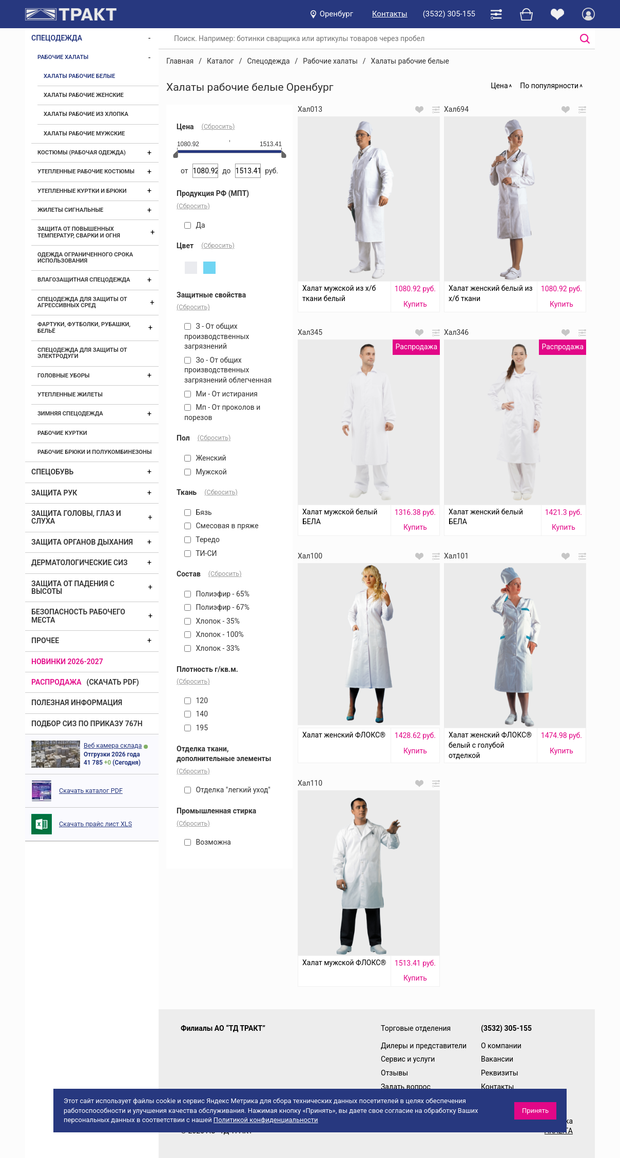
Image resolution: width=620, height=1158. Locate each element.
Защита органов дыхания (82, 542)
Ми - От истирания (221, 394)
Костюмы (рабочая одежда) (81, 152)
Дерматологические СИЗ (79, 562)
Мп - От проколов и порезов (222, 412)
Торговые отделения (416, 1028)
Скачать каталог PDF (91, 790)
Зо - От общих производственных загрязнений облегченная (228, 370)
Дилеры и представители (424, 1046)
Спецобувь (52, 472)
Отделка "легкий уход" (227, 790)
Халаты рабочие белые (79, 76)
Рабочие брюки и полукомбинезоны (94, 452)
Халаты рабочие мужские (84, 133)
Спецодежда (56, 38)
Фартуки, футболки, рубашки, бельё (83, 327)
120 (196, 700)
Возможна (207, 842)
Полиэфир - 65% (216, 594)
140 (196, 714)
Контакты (390, 13)
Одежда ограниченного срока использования (85, 257)
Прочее (45, 640)
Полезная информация (76, 702)
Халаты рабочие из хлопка (86, 114)
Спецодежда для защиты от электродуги (82, 353)
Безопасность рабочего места (78, 616)
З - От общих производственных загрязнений (216, 336)
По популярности (549, 86)
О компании (501, 1046)
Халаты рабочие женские (84, 95)
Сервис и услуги (408, 1059)
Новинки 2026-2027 (67, 661)
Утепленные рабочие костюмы (85, 171)
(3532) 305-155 (449, 13)
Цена (499, 86)
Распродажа (56, 682)
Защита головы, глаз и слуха (76, 517)
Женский (205, 458)
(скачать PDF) (113, 682)
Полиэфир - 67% (216, 607)
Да (194, 225)
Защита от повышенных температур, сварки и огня (78, 232)
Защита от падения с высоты (72, 587)
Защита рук (54, 493)
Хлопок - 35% (212, 621)
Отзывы (394, 1073)
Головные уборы (63, 375)
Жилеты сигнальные (70, 210)
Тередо (202, 539)
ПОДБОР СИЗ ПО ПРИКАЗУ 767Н (87, 724)
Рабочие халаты (62, 57)
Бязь (198, 512)
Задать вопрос (406, 1087)
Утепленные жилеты (70, 394)
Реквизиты (499, 1073)
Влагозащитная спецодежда (83, 279)
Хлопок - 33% (212, 648)
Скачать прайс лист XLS (95, 824)
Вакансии (497, 1059)
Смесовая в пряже (221, 526)
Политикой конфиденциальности (266, 1120)
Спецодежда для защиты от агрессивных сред (82, 302)
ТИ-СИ (200, 553)
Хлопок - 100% (214, 634)
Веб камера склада (113, 745)
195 (196, 728)
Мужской (205, 472)
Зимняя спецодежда (70, 413)
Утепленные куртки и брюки (82, 191)
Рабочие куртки (62, 433)
